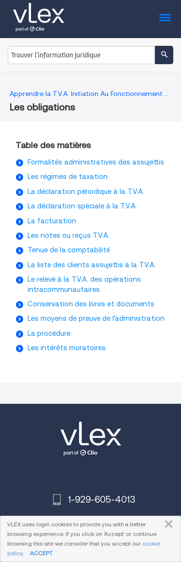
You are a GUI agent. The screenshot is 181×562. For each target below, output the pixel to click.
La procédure (49, 333)
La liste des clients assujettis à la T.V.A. (92, 265)
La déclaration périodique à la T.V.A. (86, 191)
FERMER (166, 524)
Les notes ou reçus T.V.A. (69, 235)
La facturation (52, 221)
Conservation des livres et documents (91, 304)
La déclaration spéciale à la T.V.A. (82, 206)
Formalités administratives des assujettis (96, 162)
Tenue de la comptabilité (69, 250)
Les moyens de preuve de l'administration (96, 318)
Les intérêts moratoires (67, 348)
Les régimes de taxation (68, 176)
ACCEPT (41, 553)
